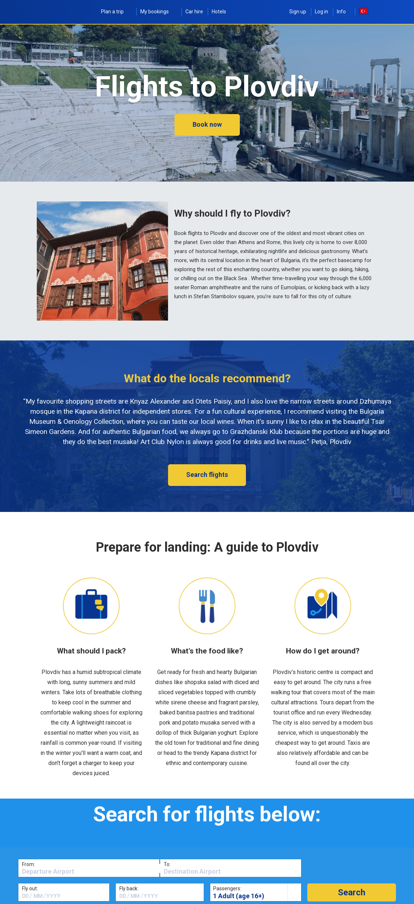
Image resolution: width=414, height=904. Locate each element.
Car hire (194, 11)
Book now (207, 124)
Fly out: (30, 888)
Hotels (219, 11)
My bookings (158, 11)
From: (28, 864)
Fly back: (128, 888)
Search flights (207, 474)
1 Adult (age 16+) (238, 896)
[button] (351, 892)
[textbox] (88, 871)
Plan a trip (116, 11)
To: (167, 864)
